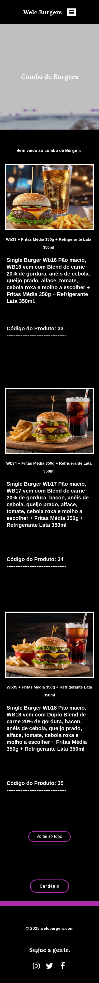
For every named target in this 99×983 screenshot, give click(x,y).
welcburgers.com (57, 928)
